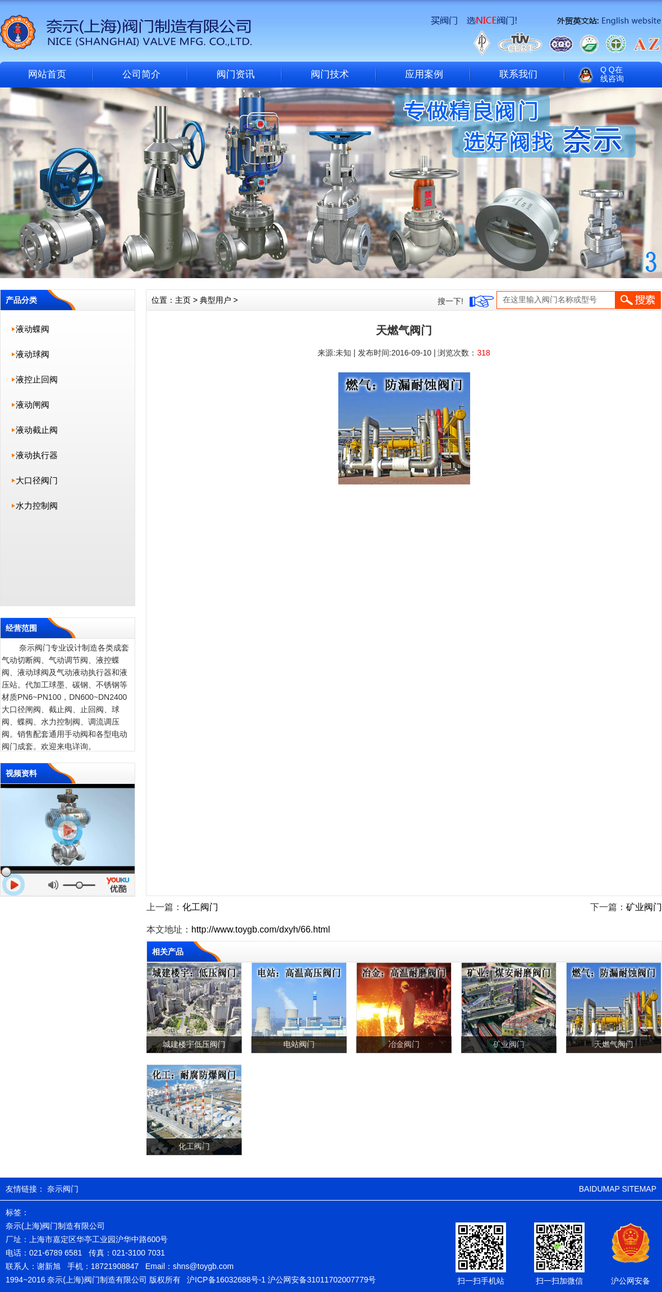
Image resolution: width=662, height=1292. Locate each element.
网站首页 (47, 74)
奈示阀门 (63, 1188)
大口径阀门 (37, 480)
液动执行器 (37, 455)
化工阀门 (200, 907)
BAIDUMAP (599, 1188)
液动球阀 (32, 354)
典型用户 (215, 300)
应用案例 (424, 74)
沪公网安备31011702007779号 (322, 1279)
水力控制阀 (37, 505)
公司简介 (141, 74)
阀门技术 (330, 74)
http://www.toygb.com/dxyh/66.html (260, 929)
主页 (183, 300)
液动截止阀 (37, 430)
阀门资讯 (236, 74)
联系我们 (518, 74)
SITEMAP (639, 1188)
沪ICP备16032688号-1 (226, 1279)
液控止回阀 (37, 379)
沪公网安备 (630, 1280)
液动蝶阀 (32, 329)
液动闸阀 (32, 404)
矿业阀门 (644, 907)
